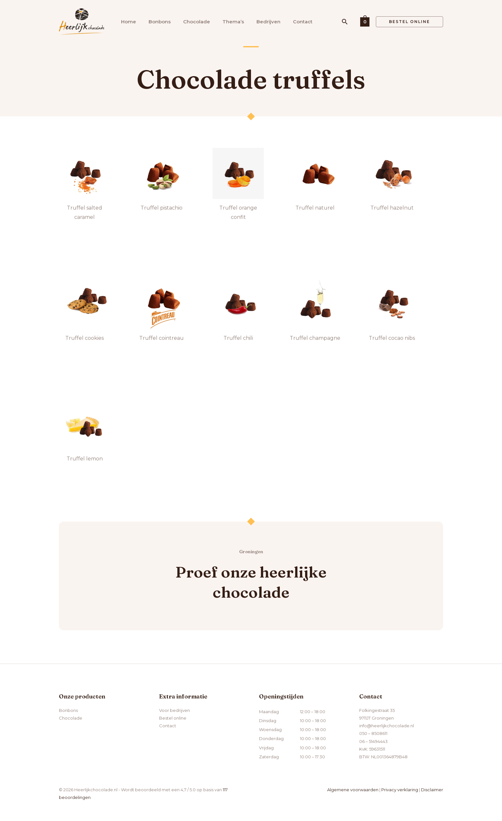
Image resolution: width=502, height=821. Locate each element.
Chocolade (196, 22)
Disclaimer (432, 789)
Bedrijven (268, 22)
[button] (345, 22)
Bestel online (172, 718)
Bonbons (160, 22)
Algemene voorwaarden (352, 789)
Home (128, 22)
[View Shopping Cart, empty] (364, 22)
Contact (302, 22)
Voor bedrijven (174, 710)
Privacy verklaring (399, 789)
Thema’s (233, 22)
